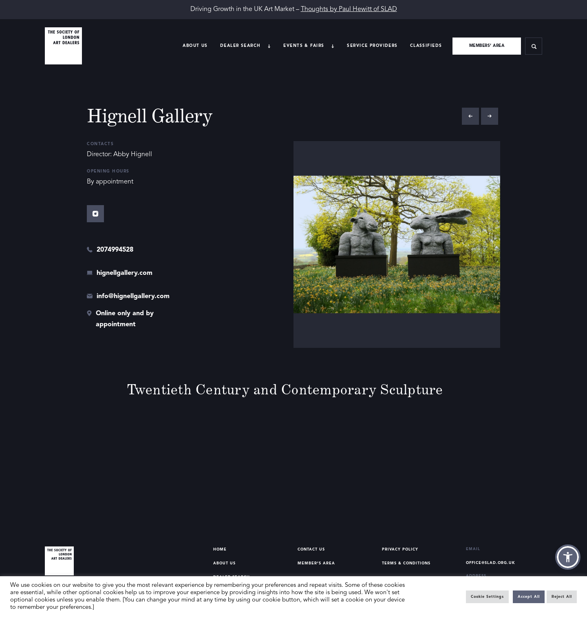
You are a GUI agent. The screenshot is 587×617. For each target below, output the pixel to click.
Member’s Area (316, 563)
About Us (195, 46)
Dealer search (240, 46)
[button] (568, 557)
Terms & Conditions (406, 563)
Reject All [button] (562, 597)
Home (220, 549)
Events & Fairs (303, 46)
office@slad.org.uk (490, 563)
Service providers (372, 46)
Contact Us (311, 549)
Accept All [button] (529, 597)
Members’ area (487, 46)
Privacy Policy (400, 549)
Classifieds (426, 46)
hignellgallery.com (124, 273)
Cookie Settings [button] (487, 597)
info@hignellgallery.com (133, 296)
